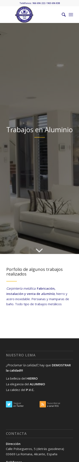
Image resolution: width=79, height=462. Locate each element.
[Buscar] (62, 14)
